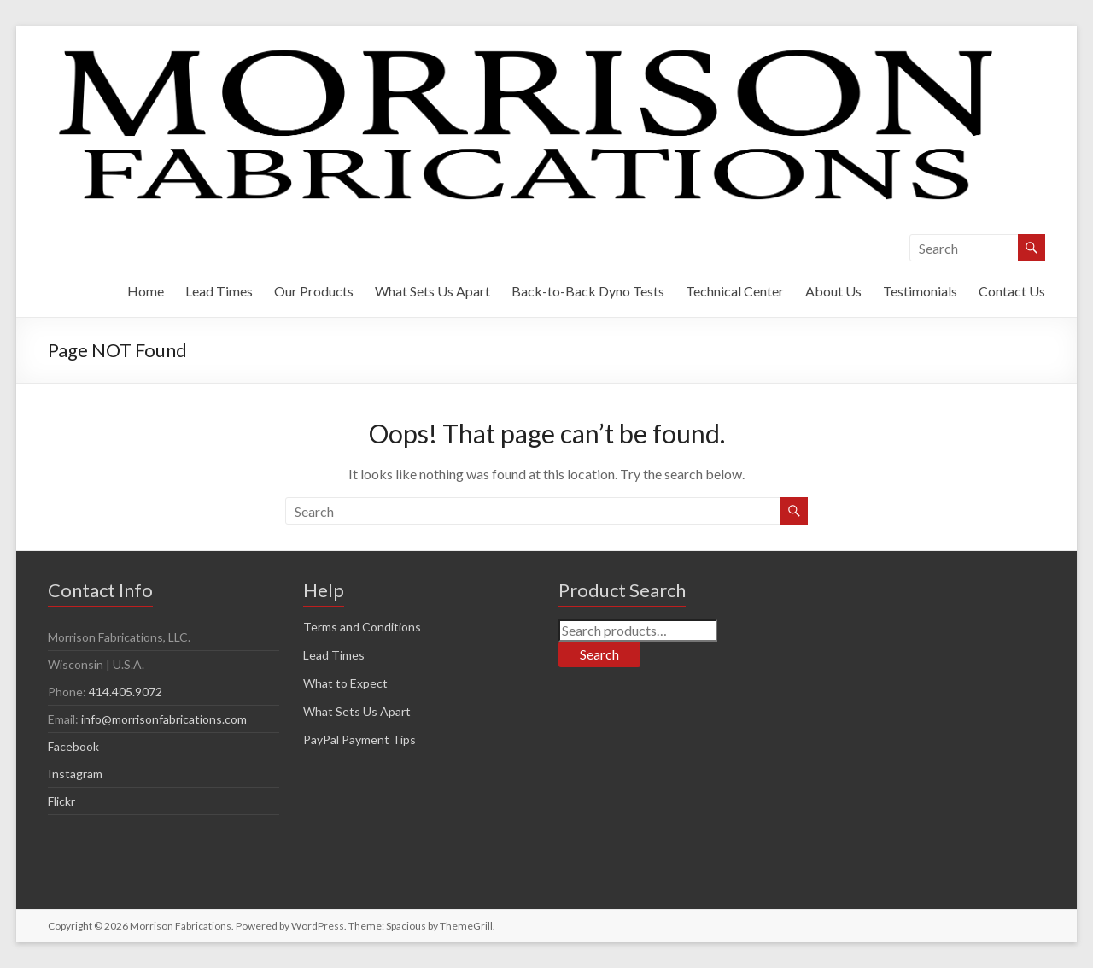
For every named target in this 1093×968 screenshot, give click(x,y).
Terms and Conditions (362, 626)
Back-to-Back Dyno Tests (587, 291)
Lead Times (219, 291)
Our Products (314, 291)
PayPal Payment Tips (359, 739)
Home (145, 291)
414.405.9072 (125, 691)
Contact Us (1012, 291)
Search (599, 654)
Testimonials (920, 291)
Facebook (73, 746)
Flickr (61, 801)
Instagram (75, 773)
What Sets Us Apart (432, 291)
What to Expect (345, 683)
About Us (833, 291)
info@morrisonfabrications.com (164, 719)
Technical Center (735, 291)
